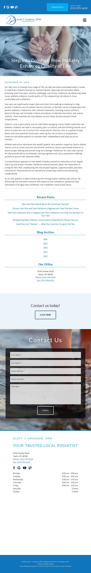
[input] (45, 355)
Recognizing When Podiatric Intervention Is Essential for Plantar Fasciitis (45, 220)
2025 (45, 244)
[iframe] (45, 522)
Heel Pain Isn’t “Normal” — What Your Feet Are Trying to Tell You (45, 224)
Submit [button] (45, 410)
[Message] (45, 394)
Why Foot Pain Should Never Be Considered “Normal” (45, 204)
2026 (45, 239)
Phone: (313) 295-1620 (45, 277)
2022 (45, 256)
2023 (45, 252)
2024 (45, 248)
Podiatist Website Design (45, 564)
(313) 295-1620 (78, 8)
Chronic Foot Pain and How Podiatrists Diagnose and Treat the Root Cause (45, 208)
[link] (4, 7)
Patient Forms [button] (57, 7)
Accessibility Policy (63, 562)
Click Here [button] (45, 315)
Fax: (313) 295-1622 (45, 280)
